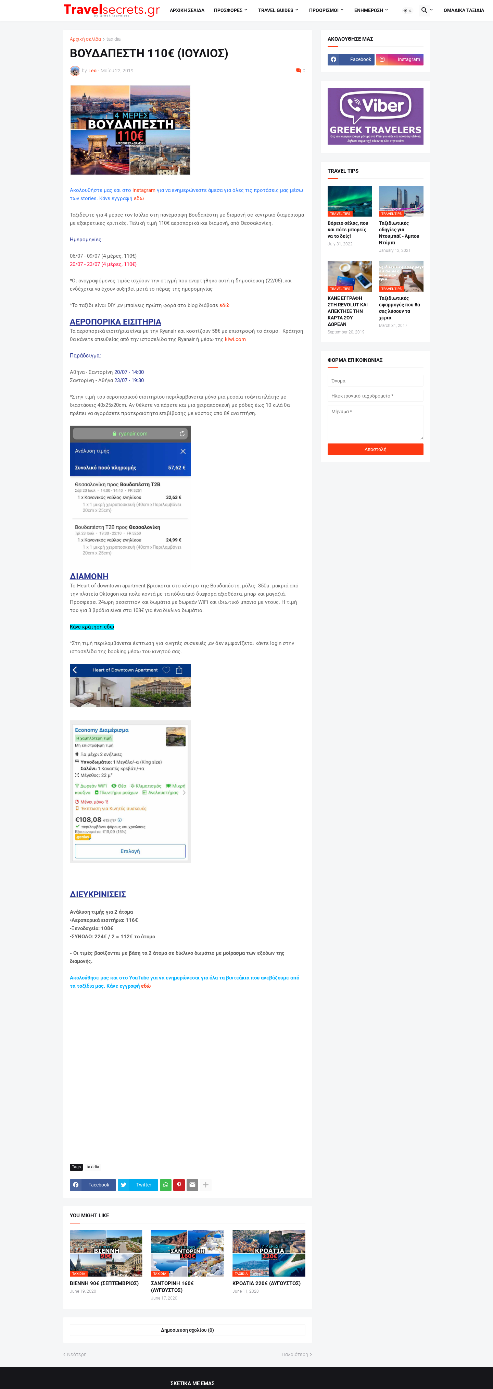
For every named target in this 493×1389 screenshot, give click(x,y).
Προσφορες (228, 10)
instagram (143, 190)
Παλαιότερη (295, 1354)
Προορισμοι (324, 10)
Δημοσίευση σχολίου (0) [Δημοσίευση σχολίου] (187, 1330)
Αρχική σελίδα (85, 39)
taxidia (113, 39)
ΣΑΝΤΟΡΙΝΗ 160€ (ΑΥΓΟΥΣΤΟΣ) (172, 1286)
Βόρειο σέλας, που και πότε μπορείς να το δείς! (348, 229)
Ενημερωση (368, 10)
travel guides (275, 10)
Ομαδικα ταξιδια (464, 10)
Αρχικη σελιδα (187, 10)
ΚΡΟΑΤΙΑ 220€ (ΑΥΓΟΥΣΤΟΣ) (266, 1283)
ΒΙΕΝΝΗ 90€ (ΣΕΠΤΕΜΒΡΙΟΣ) (104, 1283)
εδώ (139, 198)
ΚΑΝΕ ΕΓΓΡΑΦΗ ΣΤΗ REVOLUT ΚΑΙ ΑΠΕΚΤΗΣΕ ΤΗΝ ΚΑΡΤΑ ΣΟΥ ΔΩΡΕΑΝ (348, 311)
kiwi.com (235, 339)
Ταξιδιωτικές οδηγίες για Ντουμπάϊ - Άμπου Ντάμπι (399, 232)
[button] (408, 10)
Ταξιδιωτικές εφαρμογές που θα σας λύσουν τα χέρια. (399, 307)
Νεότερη (77, 1354)
